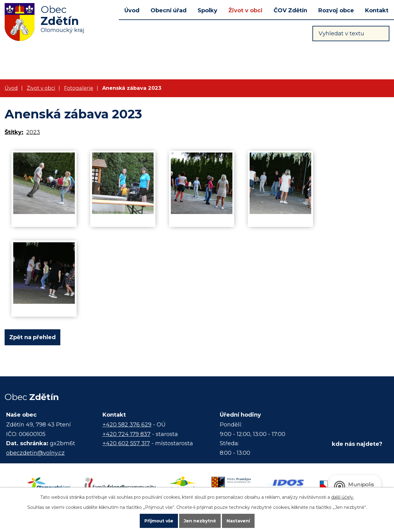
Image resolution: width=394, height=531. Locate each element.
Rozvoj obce (336, 10)
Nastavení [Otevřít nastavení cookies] (238, 520)
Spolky (207, 10)
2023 (33, 132)
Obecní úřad (169, 10)
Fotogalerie (78, 88)
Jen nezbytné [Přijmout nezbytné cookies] (200, 520)
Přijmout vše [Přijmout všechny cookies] (158, 520)
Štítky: (14, 132)
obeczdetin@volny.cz (35, 453)
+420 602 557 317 (126, 443)
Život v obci (245, 10)
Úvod (131, 10)
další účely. (342, 496)
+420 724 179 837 (127, 434)
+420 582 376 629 (127, 424)
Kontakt (376, 10)
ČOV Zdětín (290, 10)
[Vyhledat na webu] (350, 33)
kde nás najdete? (357, 444)
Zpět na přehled (32, 337)
